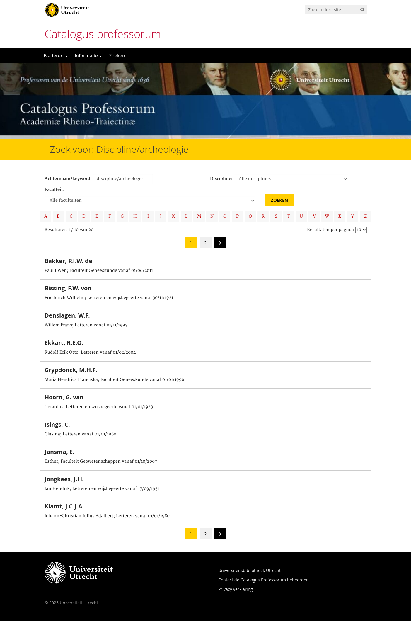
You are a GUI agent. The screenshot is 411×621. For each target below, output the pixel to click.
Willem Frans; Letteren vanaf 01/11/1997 (86, 325)
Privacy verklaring (235, 589)
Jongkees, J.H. (64, 479)
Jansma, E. (59, 452)
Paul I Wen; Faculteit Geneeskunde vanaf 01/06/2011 (99, 270)
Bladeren (56, 55)
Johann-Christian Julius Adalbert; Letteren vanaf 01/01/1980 (107, 516)
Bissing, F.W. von (68, 288)
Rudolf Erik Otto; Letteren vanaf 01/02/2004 (90, 352)
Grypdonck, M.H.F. (71, 370)
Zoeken (117, 55)
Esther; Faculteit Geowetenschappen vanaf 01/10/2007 (101, 461)
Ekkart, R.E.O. (64, 343)
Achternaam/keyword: (68, 178)
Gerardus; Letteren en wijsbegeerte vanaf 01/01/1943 (99, 407)
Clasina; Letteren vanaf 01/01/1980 (80, 434)
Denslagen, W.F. (67, 315)
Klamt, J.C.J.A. (64, 506)
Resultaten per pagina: (330, 230)
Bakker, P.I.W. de (68, 261)
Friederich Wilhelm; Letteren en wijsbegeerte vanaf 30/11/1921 (109, 298)
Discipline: (221, 178)
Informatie (88, 55)
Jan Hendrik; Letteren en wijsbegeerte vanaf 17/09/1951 (102, 488)
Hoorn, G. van (64, 397)
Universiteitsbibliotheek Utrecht (249, 570)
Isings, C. (57, 424)
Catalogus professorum (103, 33)
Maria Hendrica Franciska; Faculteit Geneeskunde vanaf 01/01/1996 (114, 379)
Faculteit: (54, 189)
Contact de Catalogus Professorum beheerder (263, 580)
